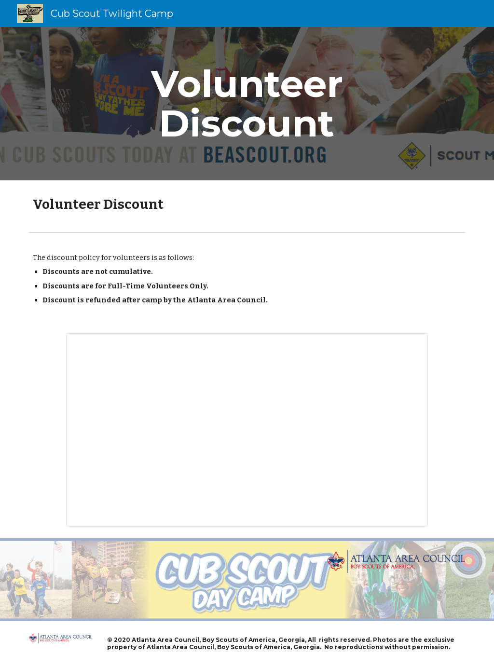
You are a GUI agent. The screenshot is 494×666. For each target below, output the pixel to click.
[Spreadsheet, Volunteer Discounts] (247, 430)
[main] (246, 103)
